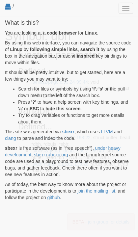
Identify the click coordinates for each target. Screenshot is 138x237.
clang (10, 138)
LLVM (107, 131)
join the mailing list (96, 191)
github (53, 197)
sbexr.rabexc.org (51, 154)
